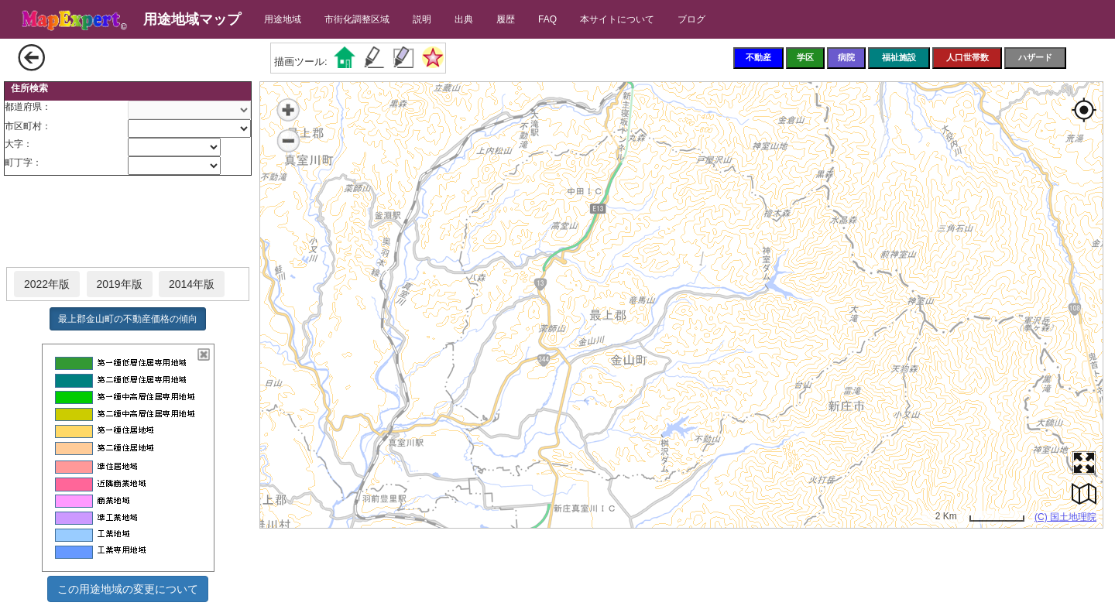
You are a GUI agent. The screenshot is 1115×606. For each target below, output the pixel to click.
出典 (464, 19)
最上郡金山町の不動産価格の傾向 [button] (127, 318)
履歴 (505, 19)
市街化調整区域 (356, 19)
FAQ (547, 19)
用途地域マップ (192, 19)
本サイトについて (617, 19)
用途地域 (282, 19)
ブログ (691, 19)
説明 (422, 19)
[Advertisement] (128, 222)
